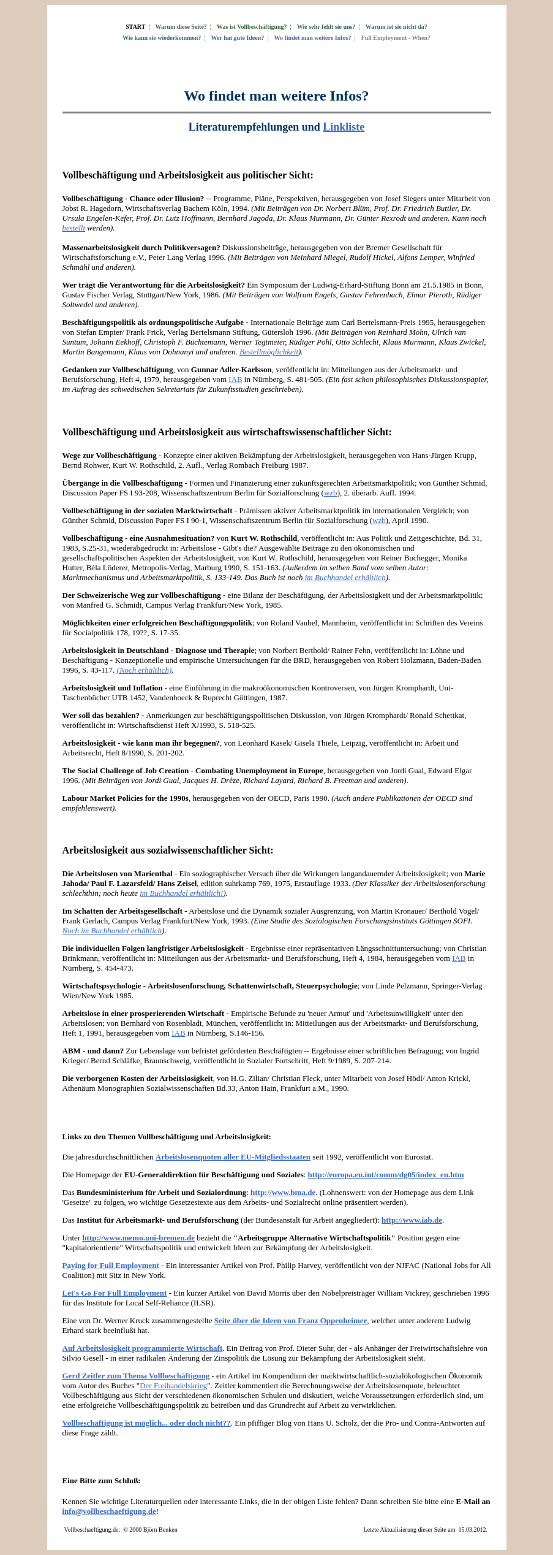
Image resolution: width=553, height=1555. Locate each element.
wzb (330, 492)
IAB (235, 379)
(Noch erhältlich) (144, 669)
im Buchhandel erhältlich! (181, 893)
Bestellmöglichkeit (268, 351)
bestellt (74, 227)
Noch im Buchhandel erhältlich (112, 930)
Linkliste (343, 127)
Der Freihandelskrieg (173, 1385)
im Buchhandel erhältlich (345, 577)
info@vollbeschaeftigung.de (109, 1511)
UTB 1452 (129, 697)
